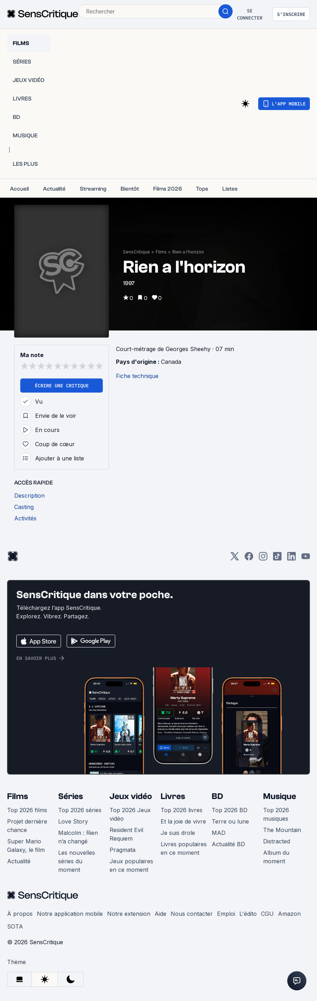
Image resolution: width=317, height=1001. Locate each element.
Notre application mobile (70, 913)
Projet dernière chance (27, 825)
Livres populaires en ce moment (184, 848)
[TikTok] (277, 559)
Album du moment (276, 857)
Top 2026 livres (181, 810)
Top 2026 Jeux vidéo (130, 814)
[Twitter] (234, 559)
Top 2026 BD (230, 810)
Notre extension (128, 913)
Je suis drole (178, 832)
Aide (160, 913)
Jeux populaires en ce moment (131, 865)
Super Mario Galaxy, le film (26, 845)
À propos (20, 913)
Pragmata (122, 849)
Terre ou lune (230, 821)
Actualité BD (228, 844)
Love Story (73, 821)
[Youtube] (305, 559)
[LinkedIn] (291, 559)
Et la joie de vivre (183, 821)
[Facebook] (249, 559)
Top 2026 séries (79, 810)
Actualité (18, 861)
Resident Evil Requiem (126, 834)
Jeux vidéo (131, 796)
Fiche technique (137, 375)
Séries (70, 796)
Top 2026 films (27, 810)
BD (217, 796)
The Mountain (282, 829)
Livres (173, 796)
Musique (279, 796)
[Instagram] (263, 559)
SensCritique (136, 252)
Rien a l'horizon (188, 252)
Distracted (276, 841)
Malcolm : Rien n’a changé (78, 837)
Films (161, 252)
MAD (219, 832)
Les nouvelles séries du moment (76, 861)
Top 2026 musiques (276, 814)
